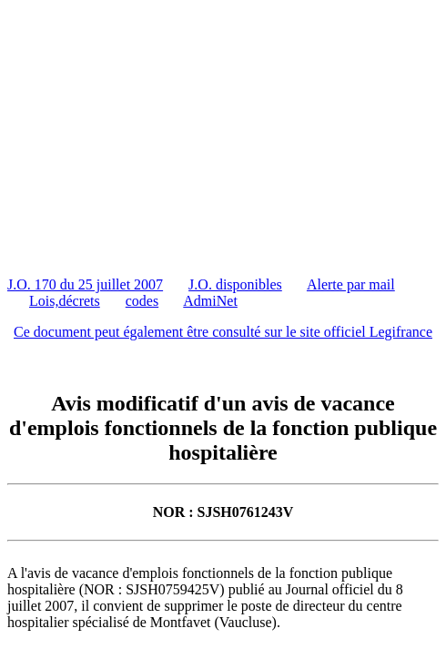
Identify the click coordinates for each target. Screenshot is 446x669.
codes (142, 301)
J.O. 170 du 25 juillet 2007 (85, 284)
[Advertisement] (226, 134)
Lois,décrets (64, 301)
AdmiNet (210, 301)
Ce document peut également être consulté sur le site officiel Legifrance (223, 332)
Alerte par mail (351, 284)
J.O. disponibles (235, 284)
